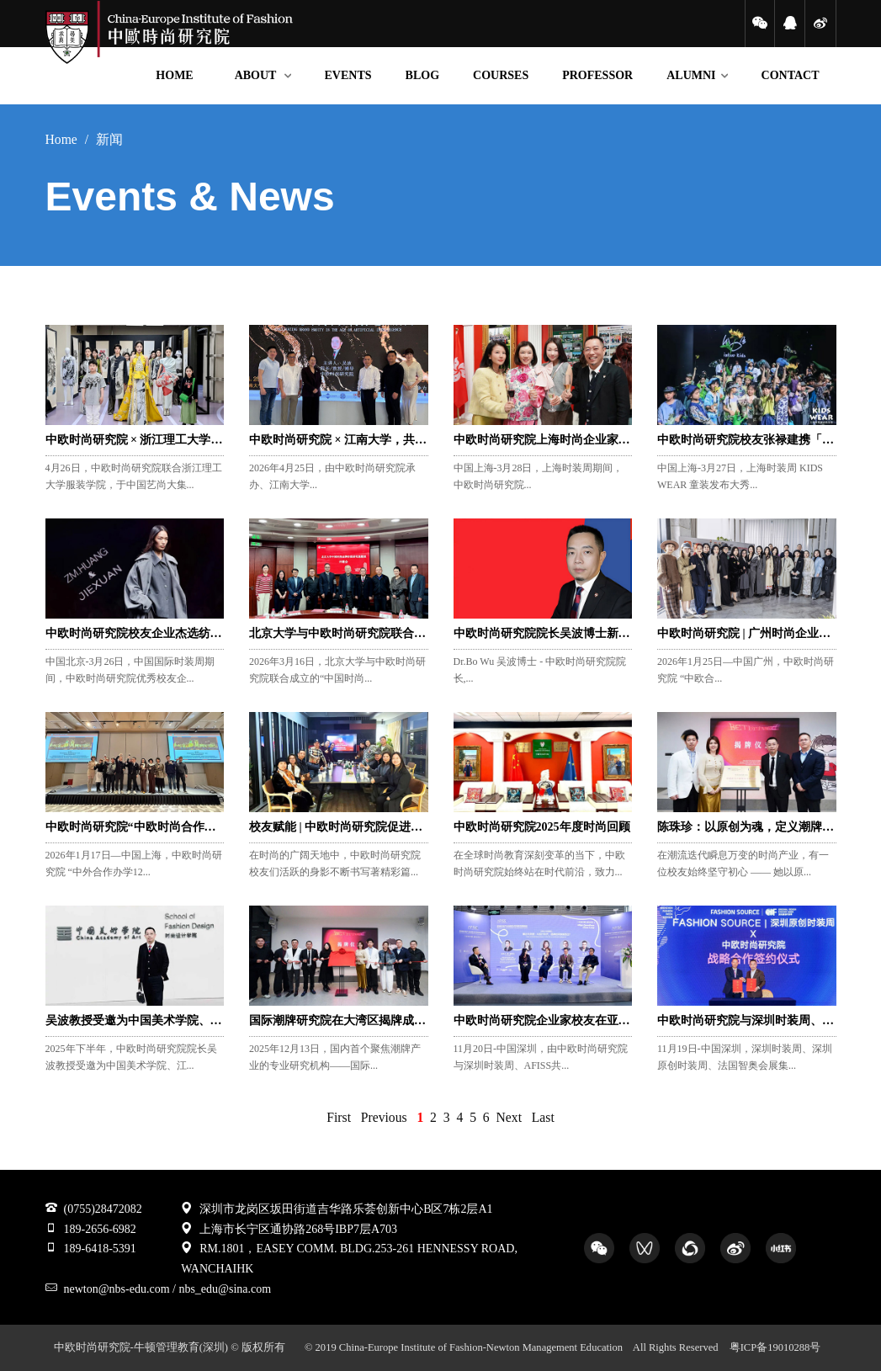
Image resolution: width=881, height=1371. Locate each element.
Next (509, 1117)
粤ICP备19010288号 (775, 1347)
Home (61, 139)
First (338, 1117)
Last (543, 1117)
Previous (384, 1117)
